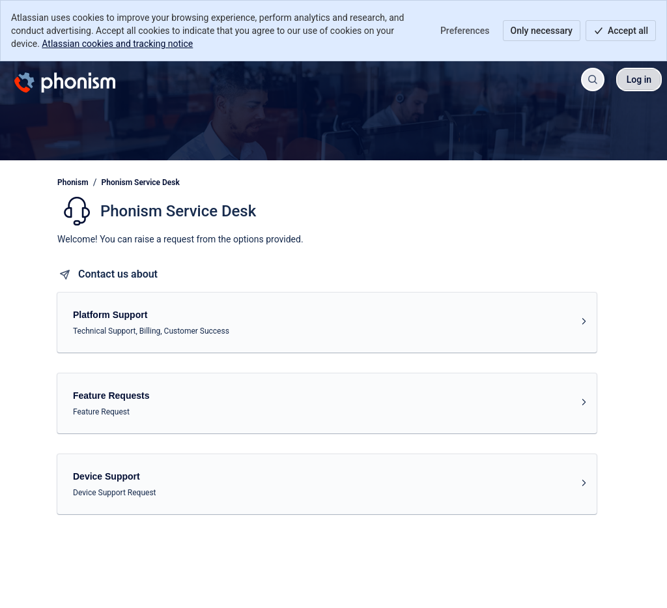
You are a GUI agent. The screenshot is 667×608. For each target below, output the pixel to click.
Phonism (73, 182)
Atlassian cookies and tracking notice (117, 43)
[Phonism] (64, 79)
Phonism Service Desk (141, 182)
